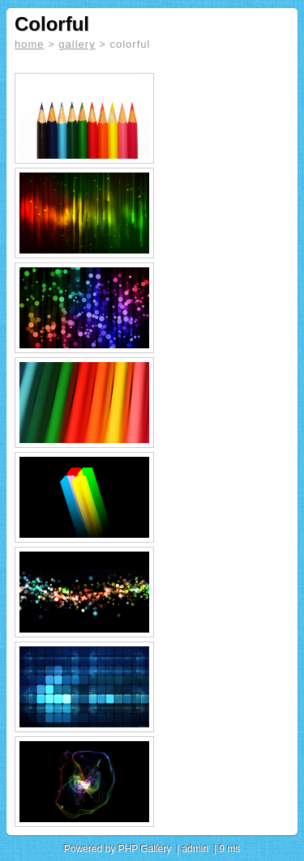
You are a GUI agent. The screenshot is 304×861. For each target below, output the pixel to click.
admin (195, 849)
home (30, 44)
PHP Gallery (144, 849)
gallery (76, 44)
